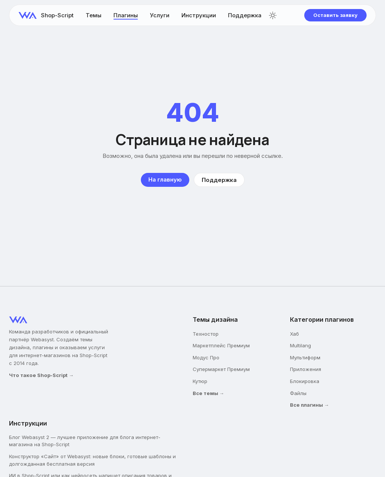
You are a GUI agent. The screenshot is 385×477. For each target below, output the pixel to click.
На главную (165, 179)
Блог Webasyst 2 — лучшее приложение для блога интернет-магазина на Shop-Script (84, 441)
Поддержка (244, 15)
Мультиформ (305, 357)
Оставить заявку (335, 15)
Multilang (300, 345)
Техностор (206, 334)
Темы (93, 15)
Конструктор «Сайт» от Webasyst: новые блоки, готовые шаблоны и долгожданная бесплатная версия (92, 460)
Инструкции (198, 15)
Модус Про (206, 357)
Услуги (159, 15)
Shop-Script (57, 15)
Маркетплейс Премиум (221, 345)
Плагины (125, 15)
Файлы (298, 393)
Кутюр (200, 381)
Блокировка (304, 381)
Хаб (294, 334)
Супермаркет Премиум (221, 369)
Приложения (305, 369)
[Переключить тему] (272, 15)
